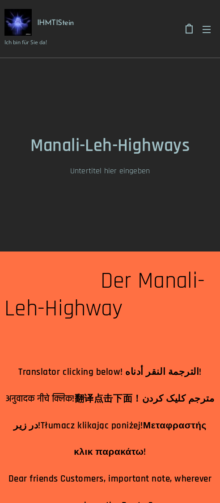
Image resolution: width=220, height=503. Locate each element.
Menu (207, 29)
